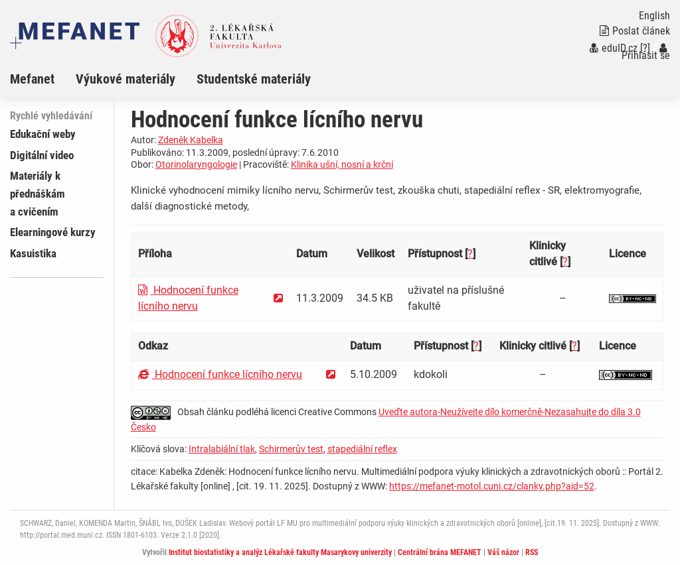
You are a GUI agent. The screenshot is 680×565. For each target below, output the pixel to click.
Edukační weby (43, 134)
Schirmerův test (291, 449)
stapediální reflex (362, 449)
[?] (645, 48)
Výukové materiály (125, 79)
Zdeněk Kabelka (190, 140)
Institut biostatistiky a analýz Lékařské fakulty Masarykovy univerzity (280, 552)
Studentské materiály (254, 79)
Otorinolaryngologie (196, 164)
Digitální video (42, 155)
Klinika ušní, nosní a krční (342, 164)
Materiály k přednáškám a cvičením (37, 193)
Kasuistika (33, 253)
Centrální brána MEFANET (439, 552)
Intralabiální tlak (222, 449)
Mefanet (32, 79)
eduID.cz (614, 48)
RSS (531, 552)
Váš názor (503, 552)
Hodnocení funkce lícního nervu (220, 374)
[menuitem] (43, 79)
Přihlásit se (646, 52)
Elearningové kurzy (53, 232)
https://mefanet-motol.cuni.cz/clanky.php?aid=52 (491, 486)
